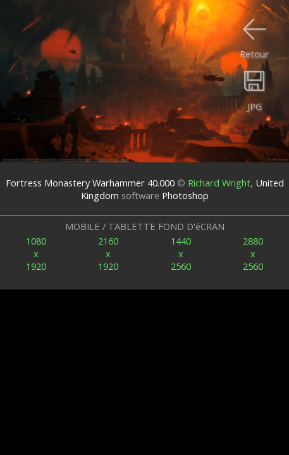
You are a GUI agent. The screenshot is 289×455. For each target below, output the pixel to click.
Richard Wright (219, 182)
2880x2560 (253, 253)
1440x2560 (181, 253)
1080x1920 (36, 253)
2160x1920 (108, 253)
